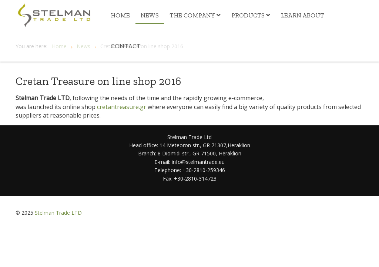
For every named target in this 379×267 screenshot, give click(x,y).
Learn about (302, 15)
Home (120, 15)
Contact (126, 46)
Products (248, 15)
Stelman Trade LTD (58, 212)
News (150, 15)
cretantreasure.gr (121, 107)
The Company (192, 15)
